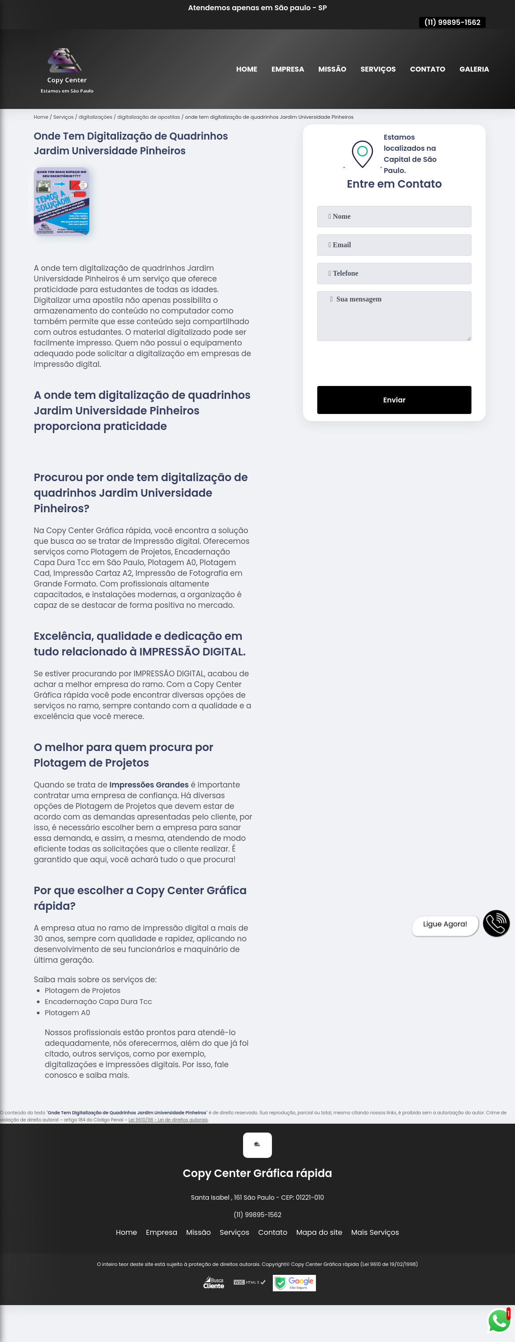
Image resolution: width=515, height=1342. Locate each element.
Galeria (474, 69)
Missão (331, 69)
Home (245, 69)
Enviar (394, 400)
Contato (427, 69)
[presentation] (394, 361)
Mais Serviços (375, 1232)
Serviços (377, 69)
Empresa (286, 69)
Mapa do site (319, 1232)
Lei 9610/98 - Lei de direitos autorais (168, 1120)
